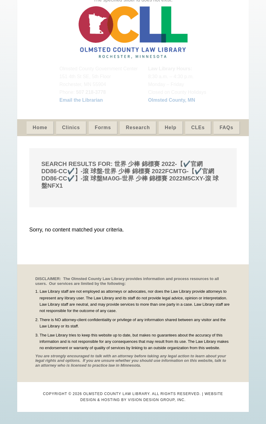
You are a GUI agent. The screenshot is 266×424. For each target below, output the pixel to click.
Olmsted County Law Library (133, 32)
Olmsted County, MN (171, 100)
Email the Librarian (81, 100)
